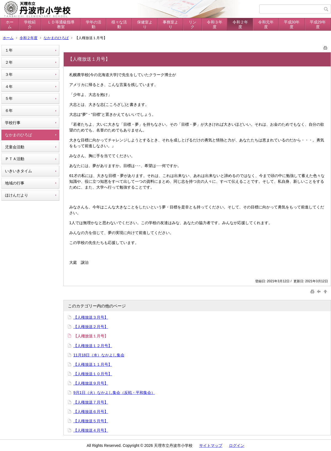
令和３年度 (214, 24)
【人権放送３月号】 (90, 317)
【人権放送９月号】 (90, 383)
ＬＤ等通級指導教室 (60, 24)
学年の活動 (93, 24)
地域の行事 (14, 183)
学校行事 (12, 122)
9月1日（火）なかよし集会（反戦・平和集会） (114, 392)
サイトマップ (210, 445)
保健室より (145, 24)
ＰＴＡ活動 (14, 159)
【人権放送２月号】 (90, 326)
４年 (9, 86)
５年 (9, 98)
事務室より (170, 24)
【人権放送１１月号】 (92, 364)
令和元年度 (266, 24)
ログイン (236, 445)
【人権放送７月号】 (90, 402)
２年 (9, 62)
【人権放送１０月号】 (92, 374)
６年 (9, 110)
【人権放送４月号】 (90, 430)
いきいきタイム (18, 171)
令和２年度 (240, 24)
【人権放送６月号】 (90, 411)
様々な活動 (119, 24)
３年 (9, 74)
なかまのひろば (56, 38)
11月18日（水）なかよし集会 (98, 355)
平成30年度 (292, 24)
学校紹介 (30, 24)
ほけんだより (16, 195)
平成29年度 (318, 24)
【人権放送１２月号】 (92, 345)
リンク (192, 24)
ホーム (10, 24)
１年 (9, 50)
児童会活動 (14, 147)
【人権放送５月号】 (90, 421)
